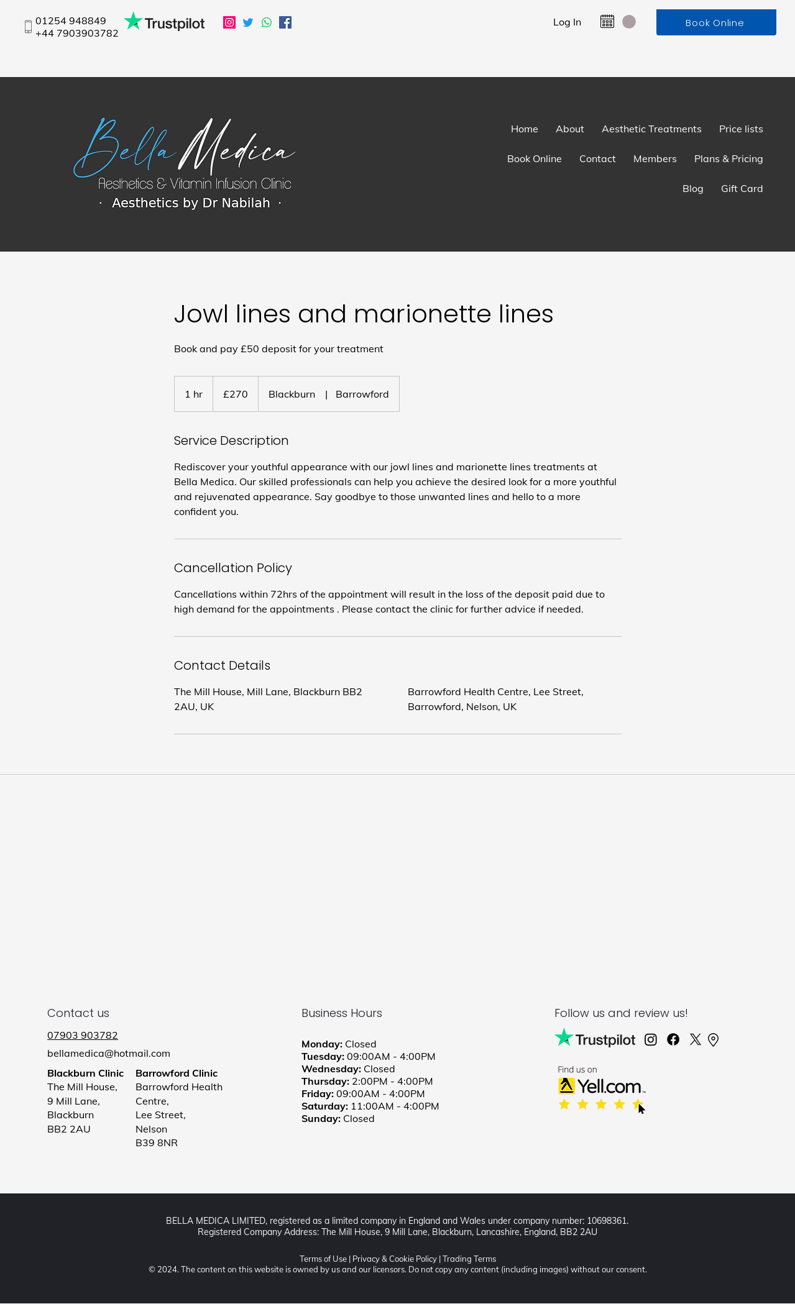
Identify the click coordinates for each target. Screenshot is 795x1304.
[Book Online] (716, 22)
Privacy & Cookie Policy (394, 1259)
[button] (629, 22)
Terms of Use (323, 1259)
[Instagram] (229, 22)
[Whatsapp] (266, 22)
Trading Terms (469, 1259)
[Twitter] (248, 22)
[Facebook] (285, 22)
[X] (695, 1039)
